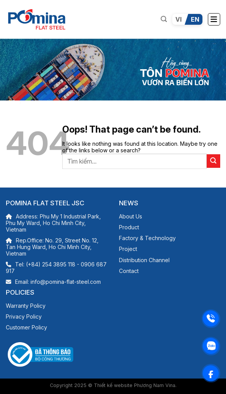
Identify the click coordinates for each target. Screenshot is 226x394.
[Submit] (213, 161)
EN (195, 19)
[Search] (164, 19)
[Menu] (214, 19)
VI (178, 19)
